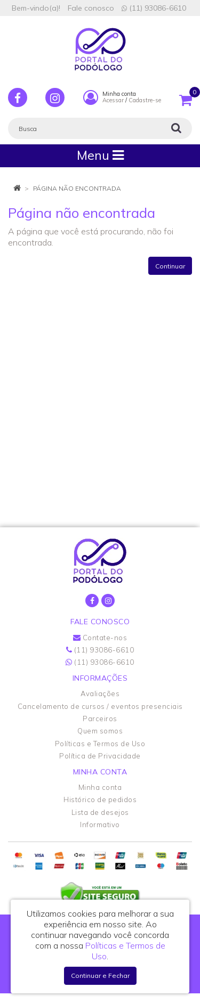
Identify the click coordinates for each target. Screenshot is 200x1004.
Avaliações (100, 693)
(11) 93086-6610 (154, 8)
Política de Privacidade (100, 756)
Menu (100, 155)
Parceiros (100, 718)
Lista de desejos (100, 812)
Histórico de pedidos (100, 799)
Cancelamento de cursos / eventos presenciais (100, 706)
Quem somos (100, 731)
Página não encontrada (77, 188)
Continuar (170, 266)
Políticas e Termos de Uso (100, 743)
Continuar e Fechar (100, 975)
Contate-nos (100, 637)
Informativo (100, 824)
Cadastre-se (145, 100)
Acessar (113, 100)
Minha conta (100, 787)
